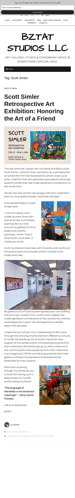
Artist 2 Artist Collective (52, 20)
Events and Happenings (18, 431)
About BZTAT (30, 20)
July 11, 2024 (10, 88)
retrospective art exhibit (30, 436)
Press (65, 20)
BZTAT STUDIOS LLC (37, 43)
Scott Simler (48, 436)
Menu (10, 69)
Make (24, 491)
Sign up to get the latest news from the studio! (38, 2)
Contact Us (43, 23)
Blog (39, 20)
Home (7, 20)
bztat (16, 424)
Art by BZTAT (17, 20)
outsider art (12, 436)
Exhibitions (32, 23)
